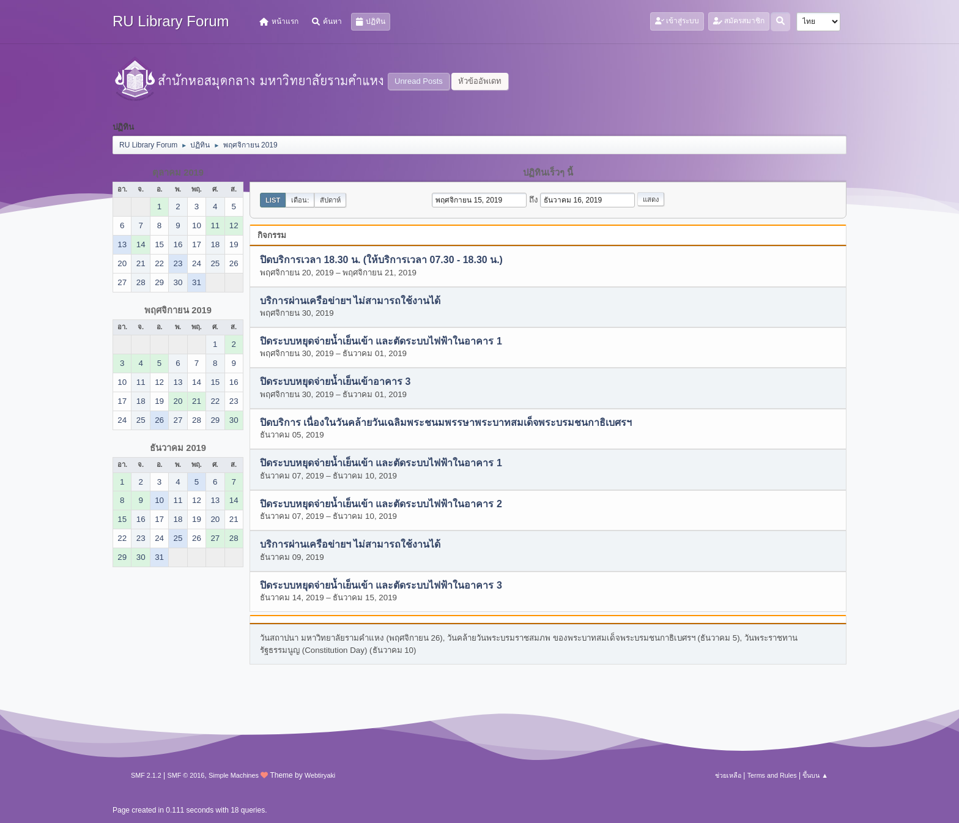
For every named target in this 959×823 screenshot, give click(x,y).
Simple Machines (234, 775)
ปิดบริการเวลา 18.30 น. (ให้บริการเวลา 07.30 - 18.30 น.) (381, 260)
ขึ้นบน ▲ (815, 775)
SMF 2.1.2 (146, 775)
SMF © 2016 (186, 775)
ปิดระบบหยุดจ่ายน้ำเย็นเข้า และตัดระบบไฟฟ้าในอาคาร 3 (381, 585)
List (272, 200)
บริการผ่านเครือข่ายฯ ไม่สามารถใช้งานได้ (350, 301)
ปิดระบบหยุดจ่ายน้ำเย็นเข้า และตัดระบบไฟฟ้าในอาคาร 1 (381, 342)
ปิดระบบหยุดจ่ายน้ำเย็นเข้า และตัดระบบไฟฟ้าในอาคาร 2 (381, 504)
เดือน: (300, 200)
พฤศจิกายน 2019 (178, 310)
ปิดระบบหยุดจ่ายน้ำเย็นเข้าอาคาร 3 (335, 382)
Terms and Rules (772, 775)
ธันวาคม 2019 (178, 448)
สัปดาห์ (330, 200)
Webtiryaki (320, 775)
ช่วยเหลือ (728, 775)
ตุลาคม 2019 (178, 172)
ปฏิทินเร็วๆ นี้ (548, 172)
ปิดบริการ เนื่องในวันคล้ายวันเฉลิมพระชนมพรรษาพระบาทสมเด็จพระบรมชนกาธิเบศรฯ (446, 422)
